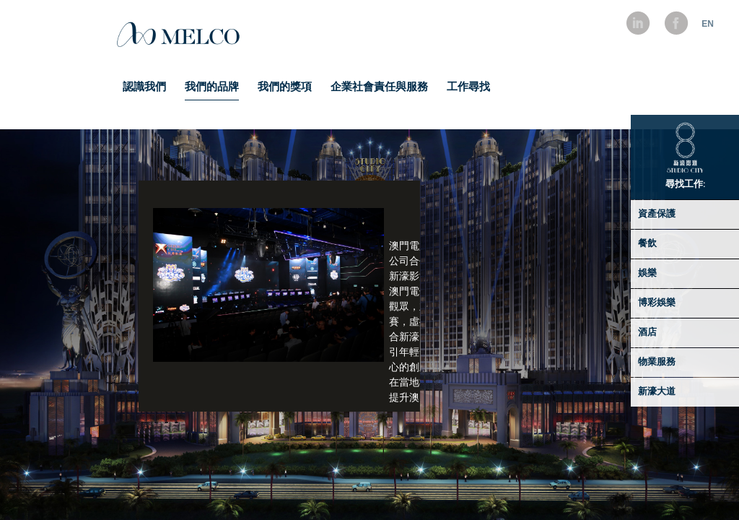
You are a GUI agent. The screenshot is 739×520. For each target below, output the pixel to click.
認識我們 (144, 87)
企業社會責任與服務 (379, 87)
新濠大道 (656, 391)
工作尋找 (468, 87)
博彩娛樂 (656, 303)
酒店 (647, 332)
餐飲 (647, 243)
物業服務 (656, 362)
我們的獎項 (285, 87)
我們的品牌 (212, 87)
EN (707, 24)
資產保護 (656, 214)
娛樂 (647, 273)
